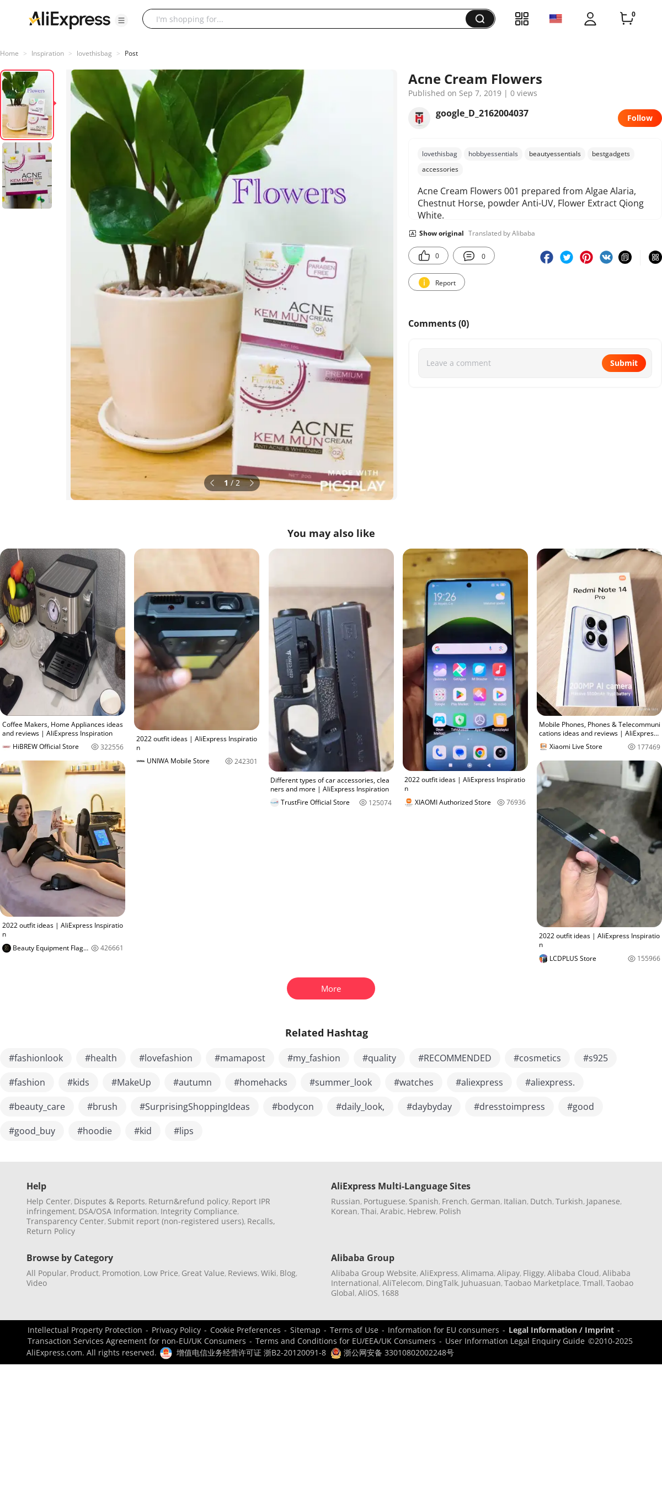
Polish (450, 1211)
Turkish (569, 1201)
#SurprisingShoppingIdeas (195, 1106)
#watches (414, 1082)
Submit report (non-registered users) (176, 1221)
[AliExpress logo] (69, 19)
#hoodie (94, 1131)
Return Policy (50, 1231)
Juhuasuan (481, 1283)
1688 (390, 1293)
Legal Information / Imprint (561, 1330)
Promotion (121, 1273)
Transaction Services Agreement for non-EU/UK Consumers (137, 1341)
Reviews (243, 1273)
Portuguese (384, 1201)
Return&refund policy (188, 1201)
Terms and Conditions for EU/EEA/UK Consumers (345, 1341)
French (454, 1201)
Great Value (203, 1273)
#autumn (192, 1082)
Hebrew (421, 1211)
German (485, 1201)
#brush (102, 1106)
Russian (345, 1201)
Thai (369, 1211)
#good (580, 1106)
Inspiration (47, 53)
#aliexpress (479, 1082)
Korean (344, 1211)
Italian (515, 1201)
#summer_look (340, 1082)
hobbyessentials (493, 153)
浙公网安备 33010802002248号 (392, 1352)
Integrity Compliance (199, 1211)
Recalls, (261, 1221)
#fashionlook (36, 1058)
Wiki (268, 1273)
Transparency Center (65, 1221)
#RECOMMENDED (455, 1058)
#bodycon (293, 1106)
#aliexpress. (550, 1082)
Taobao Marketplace (541, 1283)
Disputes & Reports (109, 1201)
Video (36, 1283)
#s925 (595, 1058)
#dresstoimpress (509, 1106)
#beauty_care (37, 1106)
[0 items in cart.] (627, 19)
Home (9, 53)
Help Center (48, 1201)
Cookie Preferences (245, 1330)
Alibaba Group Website (374, 1273)
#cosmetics (537, 1058)
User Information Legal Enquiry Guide (515, 1341)
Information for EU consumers (443, 1330)
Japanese (603, 1201)
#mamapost (240, 1058)
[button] (121, 20)
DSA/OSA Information (117, 1211)
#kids (78, 1082)
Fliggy (533, 1273)
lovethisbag (94, 53)
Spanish (424, 1201)
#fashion (27, 1082)
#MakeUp (131, 1082)
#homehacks (260, 1082)
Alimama (477, 1273)
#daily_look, (360, 1106)
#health (101, 1058)
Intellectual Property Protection (85, 1330)
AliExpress (439, 1273)
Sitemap (305, 1330)
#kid (143, 1131)
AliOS (368, 1293)
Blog (288, 1273)
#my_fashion (313, 1058)
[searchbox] (308, 18)
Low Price (160, 1273)
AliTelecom (402, 1283)
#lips (184, 1131)
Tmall (593, 1283)
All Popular (46, 1273)
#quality (379, 1058)
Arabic (392, 1211)
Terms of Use (354, 1330)
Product (84, 1273)
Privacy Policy (176, 1330)
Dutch (541, 1201)
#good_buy (32, 1131)
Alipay (508, 1273)
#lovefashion (166, 1058)
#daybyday (429, 1106)
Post (131, 53)
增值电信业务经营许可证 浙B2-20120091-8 (251, 1352)
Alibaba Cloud (573, 1273)
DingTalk (442, 1283)
